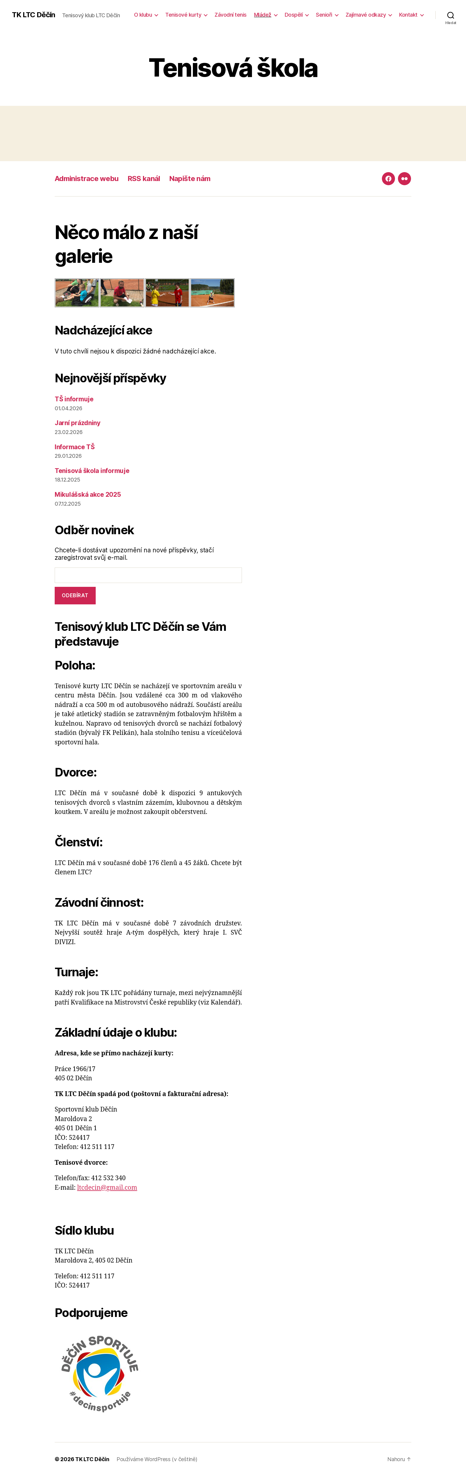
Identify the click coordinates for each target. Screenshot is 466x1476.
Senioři (324, 15)
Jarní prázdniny (77, 423)
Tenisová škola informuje (92, 470)
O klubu (143, 15)
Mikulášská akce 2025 (88, 494)
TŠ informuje (74, 399)
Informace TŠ (75, 447)
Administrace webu (87, 178)
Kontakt (408, 15)
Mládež (262, 15)
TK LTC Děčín (33, 14)
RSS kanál (143, 178)
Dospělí (294, 15)
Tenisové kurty (183, 15)
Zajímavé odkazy (366, 15)
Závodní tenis (231, 15)
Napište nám (190, 178)
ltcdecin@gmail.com (107, 1188)
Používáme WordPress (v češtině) (156, 1459)
